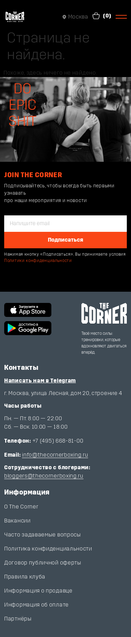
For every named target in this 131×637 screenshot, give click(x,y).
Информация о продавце (38, 590)
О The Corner (21, 506)
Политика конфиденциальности (48, 548)
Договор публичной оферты (42, 562)
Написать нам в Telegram (40, 380)
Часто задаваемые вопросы (42, 534)
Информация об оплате (36, 604)
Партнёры (18, 618)
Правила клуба (24, 576)
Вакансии (17, 520)
